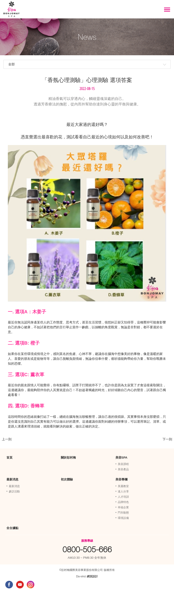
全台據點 (12, 528)
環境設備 (123, 518)
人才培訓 (123, 496)
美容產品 (123, 469)
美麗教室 (123, 486)
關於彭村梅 (68, 457)
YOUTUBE (20, 584)
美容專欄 (121, 479)
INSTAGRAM (30, 584)
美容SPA (121, 457)
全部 (11, 64)
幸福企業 (123, 507)
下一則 (167, 439)
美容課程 (123, 464)
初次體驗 (67, 479)
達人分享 (123, 491)
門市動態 (123, 512)
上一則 (7, 439)
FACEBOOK (9, 584)
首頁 (9, 457)
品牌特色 (123, 502)
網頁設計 (92, 576)
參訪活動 (14, 491)
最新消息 (12, 479)
